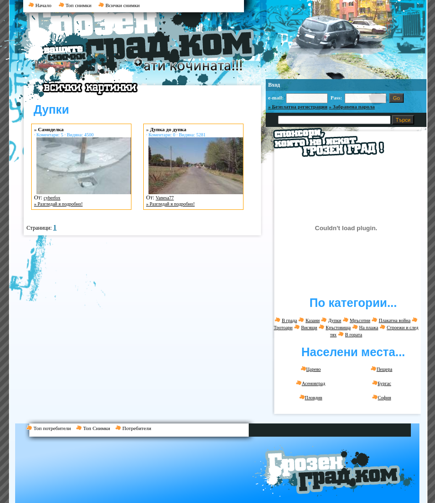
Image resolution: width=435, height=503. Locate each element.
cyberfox (52, 197)
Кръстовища (338, 327)
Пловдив (310, 397)
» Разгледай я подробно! (58, 204)
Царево (311, 369)
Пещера (381, 369)
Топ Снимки (95, 428)
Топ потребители (51, 428)
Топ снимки (75, 5)
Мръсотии (360, 320)
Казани (312, 320)
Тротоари (283, 327)
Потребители (135, 428)
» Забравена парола (352, 106)
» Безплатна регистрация (298, 106)
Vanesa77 (165, 197)
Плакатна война (394, 320)
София (381, 397)
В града (289, 320)
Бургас (381, 383)
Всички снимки (118, 5)
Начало (40, 5)
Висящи (309, 327)
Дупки (334, 320)
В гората (353, 334)
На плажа (368, 327)
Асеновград (310, 383)
